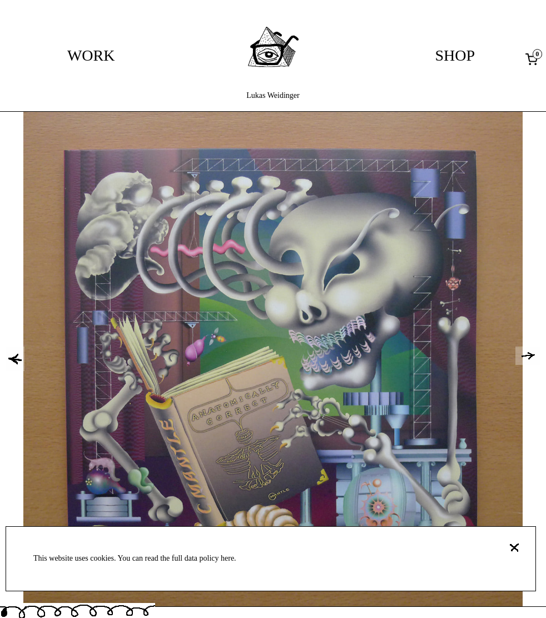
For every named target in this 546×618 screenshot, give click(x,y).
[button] (15, 359)
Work (91, 55)
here (227, 558)
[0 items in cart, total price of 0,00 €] (534, 59)
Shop (455, 55)
